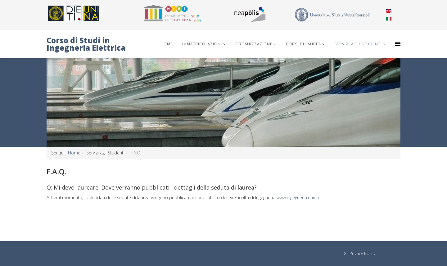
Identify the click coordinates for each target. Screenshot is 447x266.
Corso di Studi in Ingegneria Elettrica (86, 44)
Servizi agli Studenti (358, 44)
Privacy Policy (361, 253)
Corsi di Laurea (303, 44)
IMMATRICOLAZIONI (202, 44)
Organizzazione (254, 44)
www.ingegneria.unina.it (299, 197)
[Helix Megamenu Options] (397, 43)
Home (166, 44)
